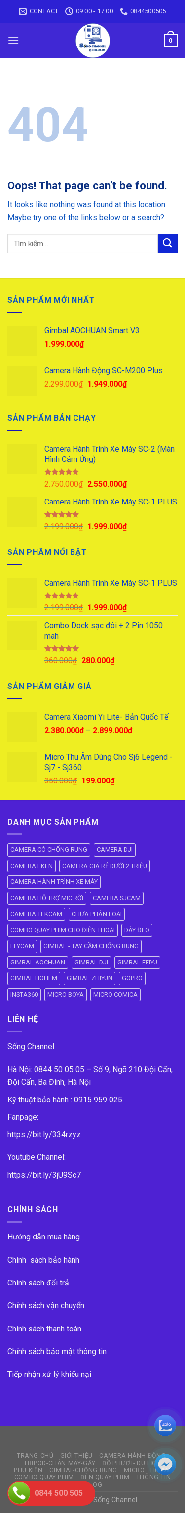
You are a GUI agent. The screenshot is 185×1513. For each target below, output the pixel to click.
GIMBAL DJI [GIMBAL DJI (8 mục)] (91, 962)
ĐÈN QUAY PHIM (104, 1477)
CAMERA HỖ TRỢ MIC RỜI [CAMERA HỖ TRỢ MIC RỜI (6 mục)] (46, 898)
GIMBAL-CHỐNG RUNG (83, 1470)
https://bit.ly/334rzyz (44, 1134)
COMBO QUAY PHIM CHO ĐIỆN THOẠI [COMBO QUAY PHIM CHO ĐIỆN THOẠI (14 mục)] (62, 930)
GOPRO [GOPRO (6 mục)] (132, 978)
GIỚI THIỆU (76, 1455)
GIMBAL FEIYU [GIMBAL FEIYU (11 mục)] (137, 962)
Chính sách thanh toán (44, 1328)
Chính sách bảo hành (43, 1260)
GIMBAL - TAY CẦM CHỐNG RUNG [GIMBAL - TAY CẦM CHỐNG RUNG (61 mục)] (91, 946)
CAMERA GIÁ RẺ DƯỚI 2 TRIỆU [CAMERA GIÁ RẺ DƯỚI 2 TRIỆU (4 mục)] (104, 866)
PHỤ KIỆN (28, 1470)
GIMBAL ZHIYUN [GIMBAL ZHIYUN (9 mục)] (89, 978)
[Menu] (13, 40)
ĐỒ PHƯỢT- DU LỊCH (131, 1463)
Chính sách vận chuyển (45, 1305)
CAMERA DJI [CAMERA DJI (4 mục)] (115, 849)
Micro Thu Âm (147, 1470)
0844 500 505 (59, 1493)
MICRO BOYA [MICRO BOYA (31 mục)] (65, 994)
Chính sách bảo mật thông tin (57, 1351)
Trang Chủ (35, 1455)
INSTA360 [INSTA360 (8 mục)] (24, 994)
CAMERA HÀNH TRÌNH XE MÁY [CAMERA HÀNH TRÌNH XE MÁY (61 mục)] (54, 881)
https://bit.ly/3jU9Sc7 (44, 1175)
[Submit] (168, 243)
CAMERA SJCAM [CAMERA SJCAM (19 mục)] (117, 898)
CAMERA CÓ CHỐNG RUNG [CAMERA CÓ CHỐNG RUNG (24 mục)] (48, 849)
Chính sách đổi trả (38, 1282)
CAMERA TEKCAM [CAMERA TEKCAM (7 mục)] (36, 913)
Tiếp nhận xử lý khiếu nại (49, 1374)
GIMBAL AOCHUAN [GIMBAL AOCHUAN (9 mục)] (37, 962)
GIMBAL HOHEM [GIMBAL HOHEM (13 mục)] (33, 978)
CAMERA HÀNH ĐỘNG (132, 1455)
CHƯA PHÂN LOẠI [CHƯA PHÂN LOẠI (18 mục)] (97, 913)
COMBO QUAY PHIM (44, 1477)
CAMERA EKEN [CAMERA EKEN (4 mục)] (31, 866)
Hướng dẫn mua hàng (43, 1236)
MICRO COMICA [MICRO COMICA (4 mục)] (115, 994)
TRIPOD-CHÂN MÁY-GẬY (60, 1463)
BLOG (93, 1484)
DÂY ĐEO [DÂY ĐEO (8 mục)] (136, 930)
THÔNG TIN (153, 1477)
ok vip (148, 1500)
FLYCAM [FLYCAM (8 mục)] (22, 946)
